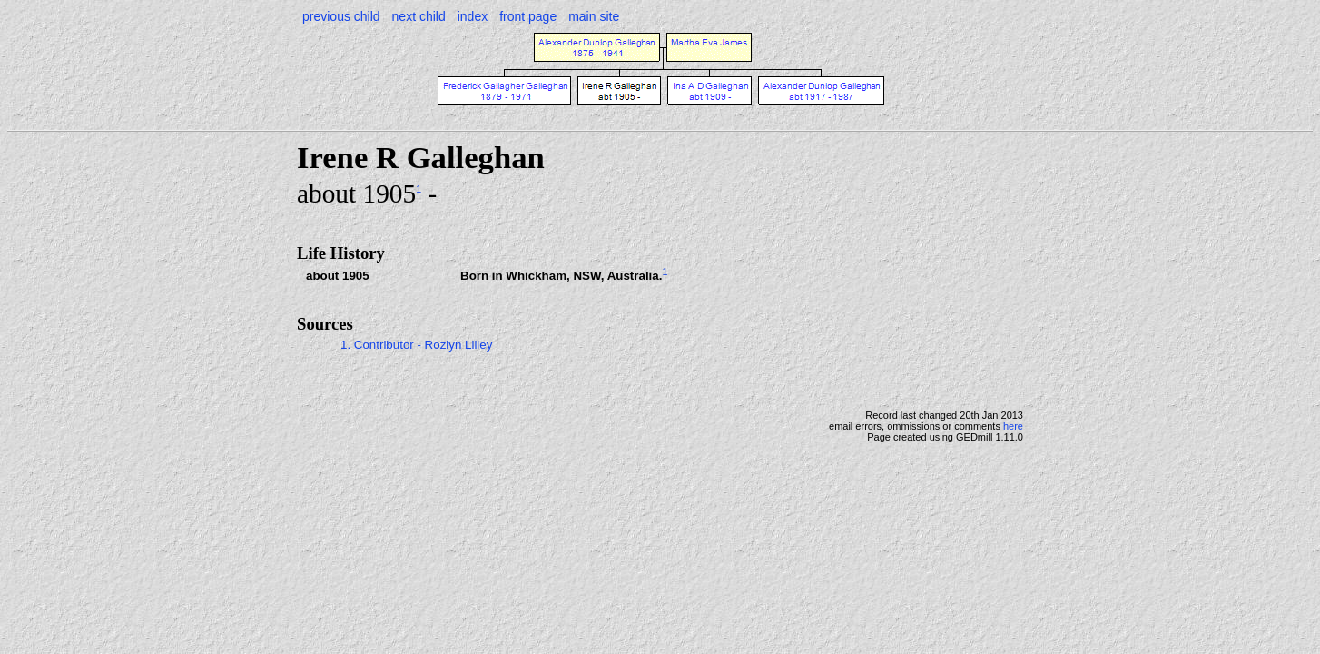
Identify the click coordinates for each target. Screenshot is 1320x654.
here (1013, 426)
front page (528, 16)
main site (593, 16)
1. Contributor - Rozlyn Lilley (416, 345)
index (473, 16)
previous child (341, 16)
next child (419, 16)
